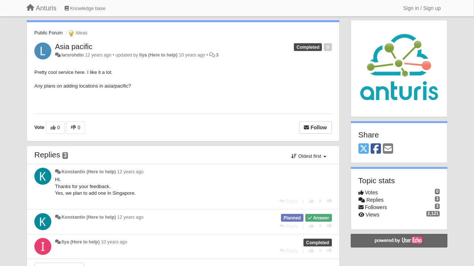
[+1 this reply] (311, 201)
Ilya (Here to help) (158, 55)
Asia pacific (73, 46)
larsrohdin (72, 55)
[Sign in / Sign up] (422, 8)
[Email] (388, 149)
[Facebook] (376, 149)
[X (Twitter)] (363, 149)
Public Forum (48, 32)
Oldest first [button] (308, 156)
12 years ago (130, 171)
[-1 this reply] (329, 201)
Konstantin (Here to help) (88, 171)
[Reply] (288, 201)
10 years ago (114, 242)
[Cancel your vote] (320, 201)
